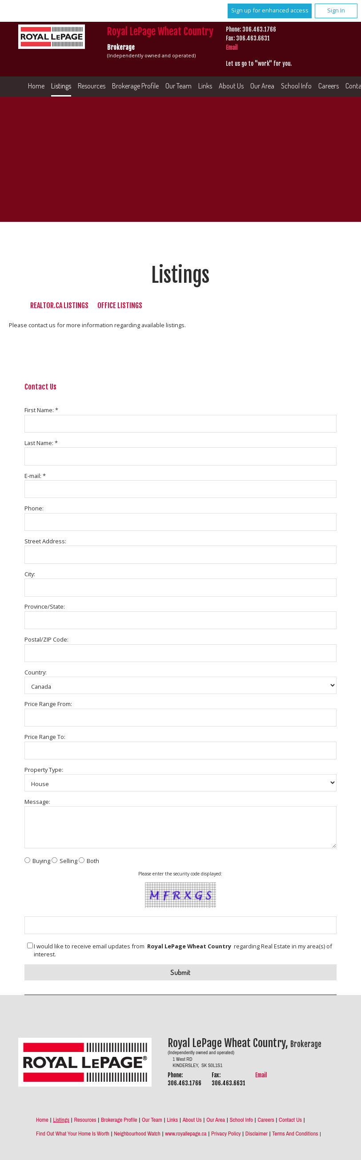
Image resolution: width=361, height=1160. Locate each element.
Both (93, 861)
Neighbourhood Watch (137, 1133)
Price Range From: (48, 704)
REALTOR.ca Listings (59, 305)
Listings (61, 85)
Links (205, 85)
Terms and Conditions (295, 1133)
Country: (35, 672)
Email (231, 47)
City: (29, 574)
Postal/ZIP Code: (46, 639)
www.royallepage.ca (185, 1133)
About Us (231, 85)
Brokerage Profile (135, 85)
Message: (37, 802)
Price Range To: (44, 737)
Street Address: (45, 541)
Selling (68, 861)
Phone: (34, 508)
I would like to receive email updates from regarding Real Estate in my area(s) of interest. (183, 950)
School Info (296, 85)
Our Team (178, 85)
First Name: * (41, 410)
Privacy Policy (226, 1133)
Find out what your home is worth (72, 1133)
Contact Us (290, 1120)
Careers (265, 1120)
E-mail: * (35, 476)
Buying (41, 861)
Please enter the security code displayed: (180, 873)
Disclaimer (256, 1133)
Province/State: (44, 606)
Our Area (262, 85)
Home (36, 85)
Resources (91, 85)
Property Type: (43, 770)
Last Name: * (41, 443)
